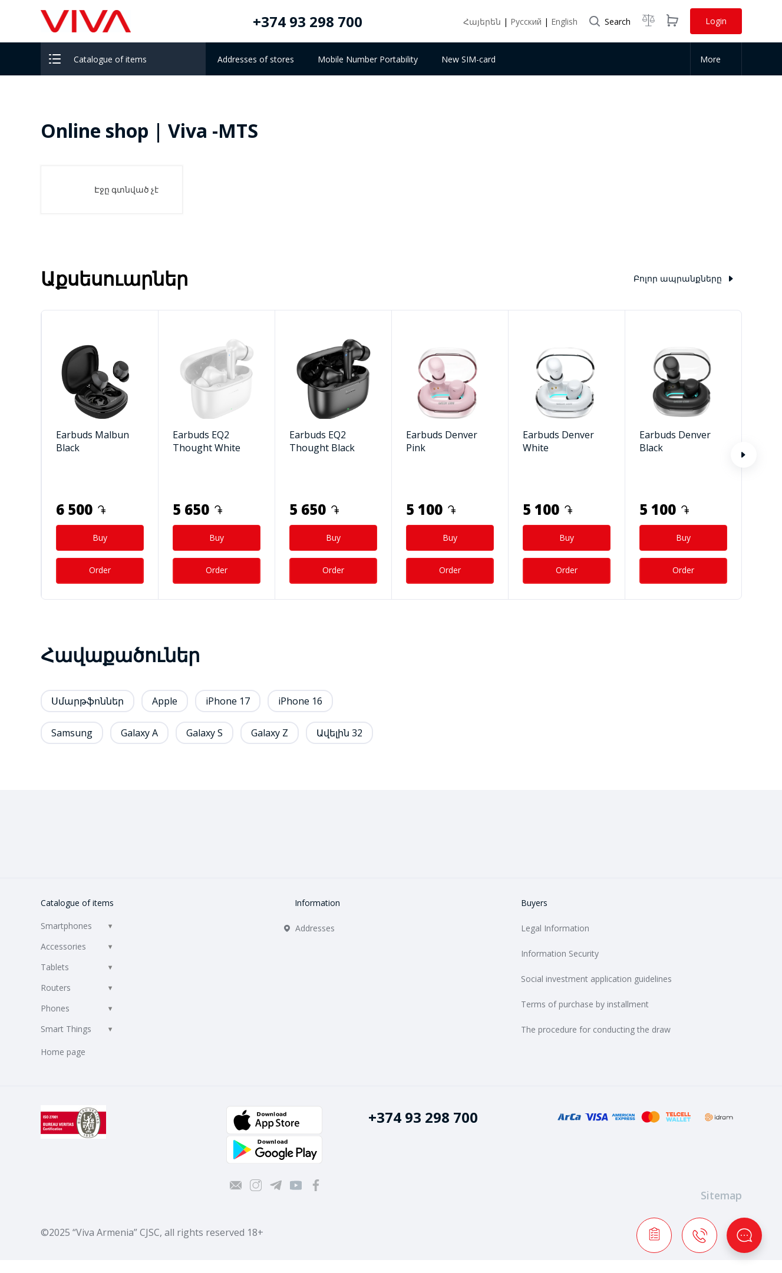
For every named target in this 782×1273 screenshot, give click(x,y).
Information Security (560, 953)
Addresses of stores (255, 59)
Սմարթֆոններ (87, 701)
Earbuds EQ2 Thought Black (322, 441)
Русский (527, 21)
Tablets (55, 967)
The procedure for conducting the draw (596, 1029)
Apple (164, 701)
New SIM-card (468, 59)
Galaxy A (139, 732)
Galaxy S (204, 732)
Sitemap (721, 1195)
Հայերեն (483, 21)
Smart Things (66, 1028)
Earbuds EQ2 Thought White (206, 441)
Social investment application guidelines (596, 978)
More (714, 59)
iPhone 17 (228, 701)
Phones (55, 1008)
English (564, 21)
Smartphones (66, 925)
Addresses (315, 928)
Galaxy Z (269, 732)
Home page (63, 1051)
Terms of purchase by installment (585, 1004)
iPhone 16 (300, 701)
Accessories (63, 946)
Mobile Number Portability (368, 59)
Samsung (72, 732)
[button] (744, 455)
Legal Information (555, 928)
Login (716, 21)
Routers (56, 987)
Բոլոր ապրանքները (683, 278)
